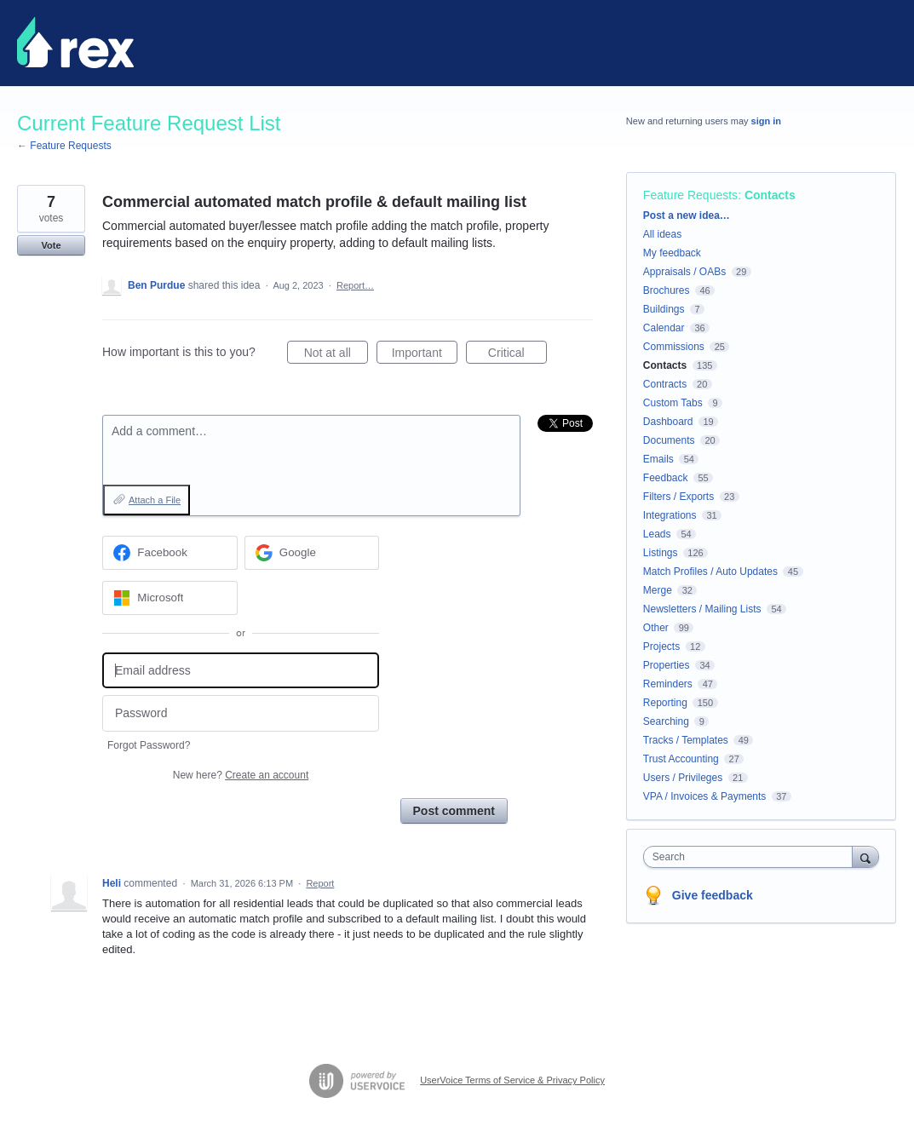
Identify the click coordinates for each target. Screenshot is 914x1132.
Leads (657, 534)
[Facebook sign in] (170, 553)
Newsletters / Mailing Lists (702, 609)
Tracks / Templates (685, 740)
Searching (666, 721)
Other (656, 628)
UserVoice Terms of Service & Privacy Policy (512, 1080)
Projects (661, 646)
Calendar (664, 328)
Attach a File (155, 500)
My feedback (672, 253)
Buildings (664, 309)
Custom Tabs (673, 403)
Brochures (666, 290)
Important (424, 355)
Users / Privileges (682, 778)
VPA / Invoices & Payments (705, 796)
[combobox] (752, 857)
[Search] (865, 856)
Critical (517, 355)
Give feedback (712, 895)
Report (320, 883)
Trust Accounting (681, 759)
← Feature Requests (64, 146)
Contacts (770, 195)
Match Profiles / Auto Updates (710, 571)
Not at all (336, 355)
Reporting (665, 703)
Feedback (665, 478)
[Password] (240, 713)
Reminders (668, 684)
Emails (658, 459)
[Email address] (240, 670)
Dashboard (668, 422)
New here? (240, 775)
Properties (666, 665)
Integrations (670, 515)
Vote (50, 245)
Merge (657, 590)
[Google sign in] (312, 553)
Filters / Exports (678, 497)
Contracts (665, 384)
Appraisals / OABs (684, 272)
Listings (660, 553)
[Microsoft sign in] (170, 598)
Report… (355, 285)
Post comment (454, 811)
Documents (669, 440)
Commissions (673, 347)
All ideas (662, 234)
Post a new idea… (686, 215)
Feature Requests (690, 195)
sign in (766, 121)
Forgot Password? (148, 745)
